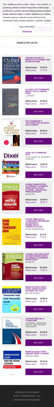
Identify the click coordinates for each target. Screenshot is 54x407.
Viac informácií (27, 26)
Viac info (38, 78)
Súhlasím (27, 31)
